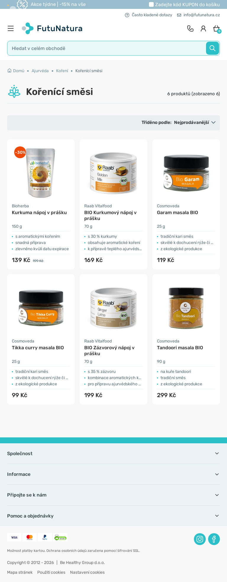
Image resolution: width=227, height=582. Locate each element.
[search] (113, 48)
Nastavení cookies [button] (87, 572)
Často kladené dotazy (148, 14)
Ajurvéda (40, 70)
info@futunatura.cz (198, 14)
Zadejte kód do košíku (187, 4)
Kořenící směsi (88, 70)
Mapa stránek (20, 572)
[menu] (12, 28)
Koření (62, 70)
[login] (203, 28)
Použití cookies (51, 572)
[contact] (190, 28)
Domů (15, 70)
